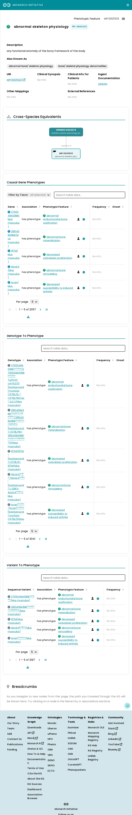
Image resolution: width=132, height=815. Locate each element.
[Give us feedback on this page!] (127, 706)
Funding (12, 749)
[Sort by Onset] (122, 206)
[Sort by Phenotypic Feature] (71, 206)
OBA (50, 749)
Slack (113, 728)
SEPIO (51, 765)
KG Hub (92, 745)
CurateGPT (75, 764)
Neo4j (32, 738)
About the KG (35, 778)
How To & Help (36, 754)
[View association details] (83, 219)
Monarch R (35, 743)
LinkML (72, 738)
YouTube (115, 744)
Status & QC (35, 748)
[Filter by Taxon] (29, 195)
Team (10, 728)
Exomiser (73, 727)
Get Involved (116, 723)
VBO (50, 755)
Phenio (52, 744)
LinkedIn (114, 739)
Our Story (13, 723)
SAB (9, 734)
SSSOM (72, 743)
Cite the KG (34, 773)
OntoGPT (73, 759)
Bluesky (114, 749)
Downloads (34, 727)
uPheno (52, 734)
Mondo (52, 723)
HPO (50, 739)
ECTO (51, 771)
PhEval (72, 733)
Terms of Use (35, 768)
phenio (102, 84)
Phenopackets (77, 769)
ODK (70, 754)
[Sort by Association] (39, 206)
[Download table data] (27, 317)
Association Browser (34, 796)
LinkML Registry (93, 757)
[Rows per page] (34, 301)
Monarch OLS (96, 727)
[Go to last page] (45, 309)
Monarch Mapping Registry (93, 736)
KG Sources (34, 784)
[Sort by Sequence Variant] (33, 589)
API (30, 733)
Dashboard (34, 789)
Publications (15, 744)
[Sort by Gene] (17, 206)
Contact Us (14, 739)
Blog (112, 734)
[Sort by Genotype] (23, 360)
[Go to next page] (40, 309)
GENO (51, 760)
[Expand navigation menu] (128, 5)
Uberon (52, 728)
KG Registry (95, 750)
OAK (70, 748)
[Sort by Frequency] (108, 206)
